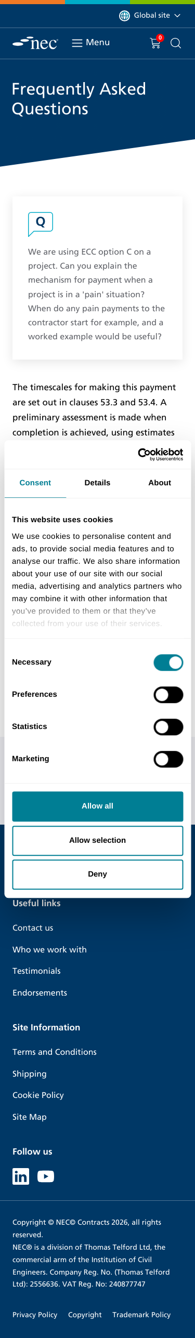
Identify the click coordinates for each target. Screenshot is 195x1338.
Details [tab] (98, 483)
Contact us (32, 928)
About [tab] (159, 483)
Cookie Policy (38, 1096)
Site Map (29, 1117)
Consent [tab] (35, 483)
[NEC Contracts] (35, 42)
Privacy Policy (34, 1314)
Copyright (85, 1314)
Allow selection (97, 840)
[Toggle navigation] (77, 43)
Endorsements (39, 993)
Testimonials (36, 971)
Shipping (29, 1074)
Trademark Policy (141, 1314)
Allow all (97, 806)
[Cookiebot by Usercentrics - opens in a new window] (139, 454)
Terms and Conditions (54, 1052)
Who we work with (49, 950)
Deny (97, 874)
